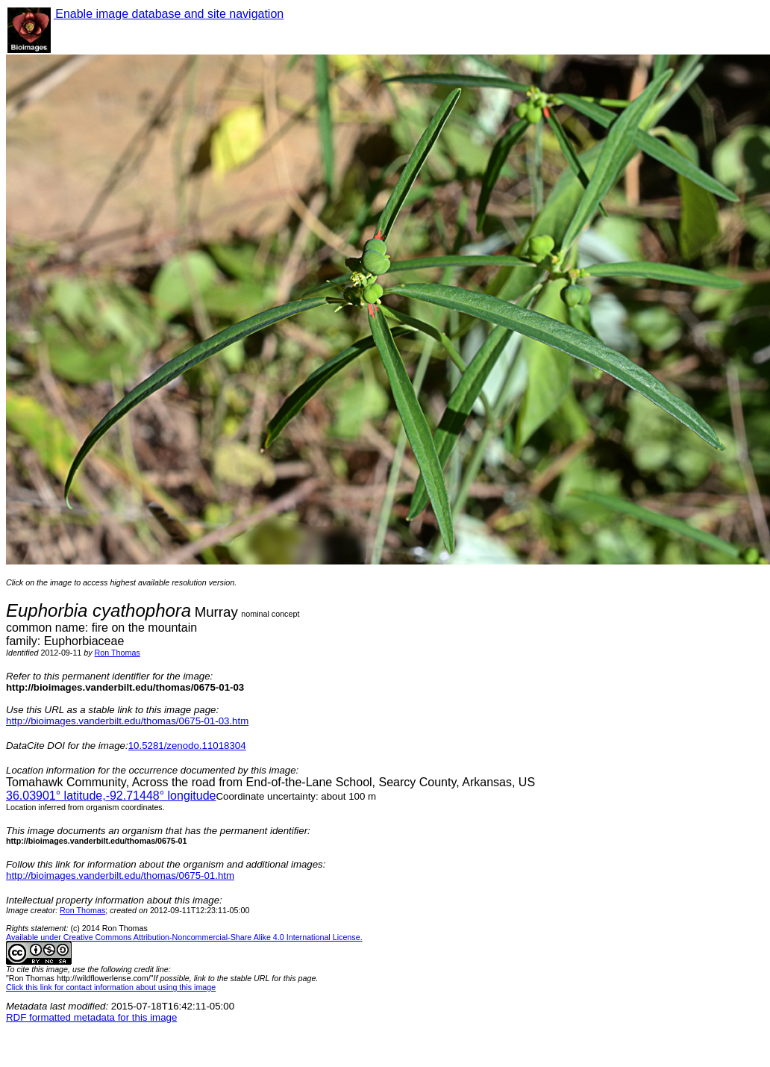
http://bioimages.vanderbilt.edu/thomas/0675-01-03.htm (127, 721)
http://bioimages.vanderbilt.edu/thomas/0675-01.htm (120, 875)
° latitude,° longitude (111, 795)
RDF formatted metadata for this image (91, 1017)
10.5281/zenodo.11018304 (187, 745)
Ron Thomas (117, 652)
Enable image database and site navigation (169, 13)
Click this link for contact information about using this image (111, 987)
